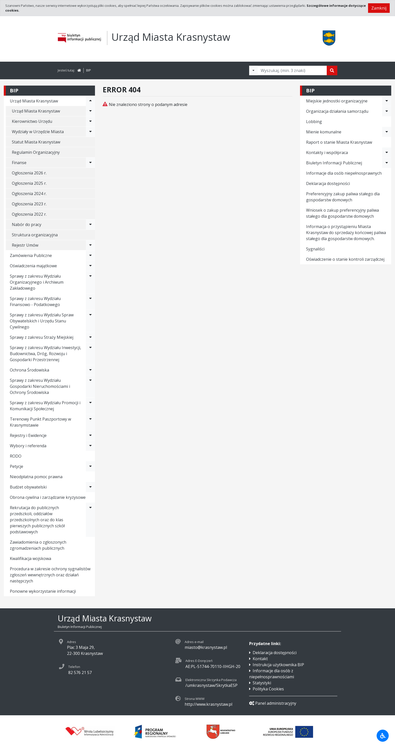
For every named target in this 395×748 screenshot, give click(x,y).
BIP (88, 70)
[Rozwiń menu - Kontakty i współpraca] (386, 152)
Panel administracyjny (272, 703)
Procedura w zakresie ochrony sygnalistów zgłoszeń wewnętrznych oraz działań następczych (50, 575)
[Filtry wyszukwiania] (253, 70)
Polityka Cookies (268, 689)
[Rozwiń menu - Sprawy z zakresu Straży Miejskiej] (90, 337)
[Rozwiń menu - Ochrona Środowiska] (90, 370)
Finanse (19, 162)
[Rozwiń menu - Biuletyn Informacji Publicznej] (386, 163)
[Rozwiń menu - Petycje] (90, 466)
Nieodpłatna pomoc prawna (36, 476)
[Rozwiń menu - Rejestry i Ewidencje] (90, 435)
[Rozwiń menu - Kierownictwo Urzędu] (90, 121)
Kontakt (260, 658)
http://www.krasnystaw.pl (208, 704)
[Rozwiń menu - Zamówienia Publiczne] (90, 255)
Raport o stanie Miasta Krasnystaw (339, 142)
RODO (15, 456)
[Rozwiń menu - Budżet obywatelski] (90, 487)
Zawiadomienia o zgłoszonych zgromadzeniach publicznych (38, 545)
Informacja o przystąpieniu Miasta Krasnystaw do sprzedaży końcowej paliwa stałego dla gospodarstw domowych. (346, 232)
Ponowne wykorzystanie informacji (43, 591)
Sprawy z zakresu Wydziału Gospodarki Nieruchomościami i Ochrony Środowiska (40, 386)
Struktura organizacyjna (35, 235)
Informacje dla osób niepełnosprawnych (344, 173)
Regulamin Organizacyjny (36, 152)
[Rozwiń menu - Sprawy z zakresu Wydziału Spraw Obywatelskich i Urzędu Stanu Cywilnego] (90, 321)
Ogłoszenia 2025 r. (29, 183)
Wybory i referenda (28, 445)
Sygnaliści (315, 249)
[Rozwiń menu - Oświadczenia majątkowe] (90, 266)
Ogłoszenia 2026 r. (29, 173)
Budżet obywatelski (28, 487)
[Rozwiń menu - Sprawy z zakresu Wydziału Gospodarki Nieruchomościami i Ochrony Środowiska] (90, 386)
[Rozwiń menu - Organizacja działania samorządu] (386, 111)
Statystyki (262, 683)
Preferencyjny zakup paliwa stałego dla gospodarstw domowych (343, 197)
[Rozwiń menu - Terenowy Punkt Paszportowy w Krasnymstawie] (90, 422)
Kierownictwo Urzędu (32, 121)
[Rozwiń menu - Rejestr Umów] (90, 245)
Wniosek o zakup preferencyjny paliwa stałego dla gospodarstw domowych (342, 213)
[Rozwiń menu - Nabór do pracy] (90, 224)
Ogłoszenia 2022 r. (29, 214)
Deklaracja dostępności (328, 183)
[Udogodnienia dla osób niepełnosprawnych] (383, 736)
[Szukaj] (332, 70)
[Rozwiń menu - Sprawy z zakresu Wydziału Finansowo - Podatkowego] (90, 301)
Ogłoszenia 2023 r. (29, 204)
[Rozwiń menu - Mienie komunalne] (386, 132)
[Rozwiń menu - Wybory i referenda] (90, 446)
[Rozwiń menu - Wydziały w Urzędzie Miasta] (90, 132)
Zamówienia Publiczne (31, 255)
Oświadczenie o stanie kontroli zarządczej (345, 259)
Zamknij (378, 8)
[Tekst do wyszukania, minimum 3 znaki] (292, 70)
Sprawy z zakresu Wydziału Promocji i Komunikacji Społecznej (45, 406)
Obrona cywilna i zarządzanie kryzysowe (48, 497)
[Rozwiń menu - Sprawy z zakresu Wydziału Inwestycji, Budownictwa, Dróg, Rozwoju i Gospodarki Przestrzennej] (90, 354)
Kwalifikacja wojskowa (30, 558)
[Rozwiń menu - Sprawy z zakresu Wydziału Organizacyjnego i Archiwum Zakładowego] (90, 282)
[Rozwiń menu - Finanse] (90, 163)
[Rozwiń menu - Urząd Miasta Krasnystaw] (90, 101)
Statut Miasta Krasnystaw (36, 142)
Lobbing (314, 121)
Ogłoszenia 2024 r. (29, 193)
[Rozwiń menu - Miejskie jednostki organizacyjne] (386, 101)
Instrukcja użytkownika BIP (278, 664)
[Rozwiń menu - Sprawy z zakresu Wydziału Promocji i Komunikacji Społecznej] (90, 406)
